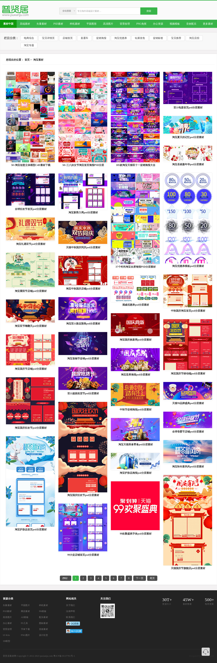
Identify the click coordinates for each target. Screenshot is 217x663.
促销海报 (101, 38)
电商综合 (29, 38)
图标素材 (43, 623)
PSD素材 (7, 611)
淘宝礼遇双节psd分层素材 (30, 244)
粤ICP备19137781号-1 (64, 656)
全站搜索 (66, 11)
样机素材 (43, 605)
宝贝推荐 (176, 38)
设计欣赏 (43, 635)
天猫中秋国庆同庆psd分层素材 (83, 247)
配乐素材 (43, 617)
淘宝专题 (29, 45)
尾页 (152, 578)
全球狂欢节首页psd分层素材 (30, 209)
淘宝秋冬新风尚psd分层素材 (188, 466)
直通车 (84, 38)
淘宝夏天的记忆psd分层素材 (188, 137)
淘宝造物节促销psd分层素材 (83, 358)
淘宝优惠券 (120, 38)
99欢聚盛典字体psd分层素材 (135, 533)
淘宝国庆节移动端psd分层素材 (188, 373)
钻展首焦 (140, 38)
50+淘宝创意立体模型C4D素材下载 (30, 165)
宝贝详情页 (48, 38)
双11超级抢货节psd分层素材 (83, 393)
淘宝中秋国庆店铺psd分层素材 (83, 288)
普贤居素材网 (9, 656)
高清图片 (7, 617)
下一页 (139, 578)
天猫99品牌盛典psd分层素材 (188, 403)
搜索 (148, 11)
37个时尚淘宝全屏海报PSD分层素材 (136, 266)
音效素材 (43, 629)
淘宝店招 (194, 38)
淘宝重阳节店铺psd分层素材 (30, 291)
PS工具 (24, 623)
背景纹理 (7, 629)
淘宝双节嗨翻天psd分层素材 (30, 326)
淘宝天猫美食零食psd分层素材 (135, 444)
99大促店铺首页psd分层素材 (83, 555)
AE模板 (25, 617)
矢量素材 (7, 605)
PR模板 (42, 611)
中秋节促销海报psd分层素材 (135, 409)
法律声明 (70, 611)
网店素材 (25, 611)
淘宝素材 (38, 59)
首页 (27, 59)
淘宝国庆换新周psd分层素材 (135, 339)
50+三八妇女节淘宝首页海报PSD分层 (83, 165)
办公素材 (7, 623)
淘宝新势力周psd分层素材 (83, 212)
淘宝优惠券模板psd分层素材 (188, 266)
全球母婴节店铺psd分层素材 (188, 431)
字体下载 (25, 629)
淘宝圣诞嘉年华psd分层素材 (188, 164)
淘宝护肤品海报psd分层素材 (135, 473)
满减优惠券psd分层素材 (135, 304)
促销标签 (158, 38)
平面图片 (25, 605)
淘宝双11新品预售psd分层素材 (83, 323)
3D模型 (6, 641)
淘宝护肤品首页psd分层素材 (30, 529)
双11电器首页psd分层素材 (188, 107)
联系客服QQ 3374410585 (206, 652)
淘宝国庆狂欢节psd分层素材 (30, 427)
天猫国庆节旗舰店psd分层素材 (188, 568)
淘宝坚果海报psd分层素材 (135, 374)
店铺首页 (68, 38)
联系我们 (70, 617)
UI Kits (6, 635)
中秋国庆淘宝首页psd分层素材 (188, 310)
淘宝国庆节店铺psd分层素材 (30, 369)
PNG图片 (25, 635)
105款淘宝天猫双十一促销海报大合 (135, 165)
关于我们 (70, 605)
